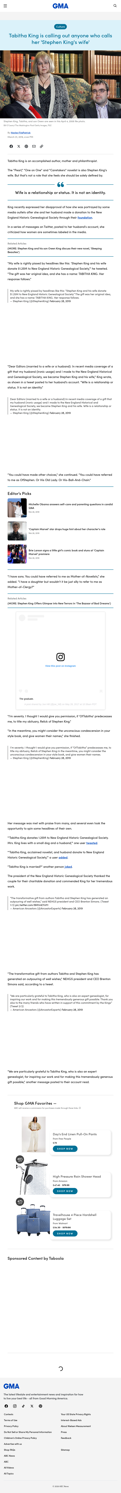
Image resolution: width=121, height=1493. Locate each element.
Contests (8, 1414)
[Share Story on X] (19, 146)
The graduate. (26, 699)
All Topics (8, 1473)
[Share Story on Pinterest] (26, 146)
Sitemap (65, 1449)
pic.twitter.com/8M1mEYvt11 (31, 905)
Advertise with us (13, 1443)
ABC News (9, 1455)
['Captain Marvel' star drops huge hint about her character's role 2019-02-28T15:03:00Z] (60, 530)
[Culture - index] (60, 26)
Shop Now (65, 1148)
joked (68, 866)
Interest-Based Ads (71, 1420)
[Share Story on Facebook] (11, 146)
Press (64, 1432)
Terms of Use (10, 1420)
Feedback (66, 1437)
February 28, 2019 (60, 301)
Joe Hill (46, 704)
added (63, 857)
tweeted (91, 843)
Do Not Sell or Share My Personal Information (28, 1432)
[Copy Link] (41, 146)
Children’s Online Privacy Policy (20, 1437)
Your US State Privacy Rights (76, 1414)
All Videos (9, 1467)
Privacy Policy (11, 1426)
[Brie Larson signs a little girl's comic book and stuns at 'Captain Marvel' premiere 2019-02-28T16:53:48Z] (60, 554)
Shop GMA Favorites (33, 1103)
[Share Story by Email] (34, 146)
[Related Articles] (60, 248)
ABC (6, 1461)
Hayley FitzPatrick (20, 132)
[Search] (115, 6)
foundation (85, 217)
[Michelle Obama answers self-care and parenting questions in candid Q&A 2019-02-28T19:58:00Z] (60, 507)
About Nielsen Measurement (76, 1426)
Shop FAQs (9, 1449)
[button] (5, 6)
